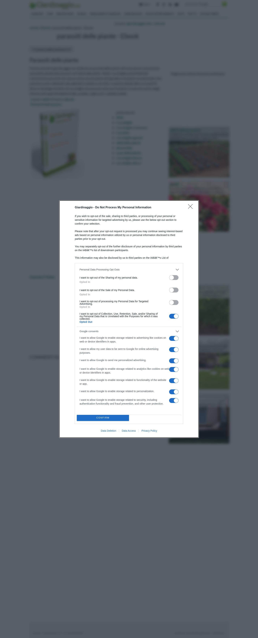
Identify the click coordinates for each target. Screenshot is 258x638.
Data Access (129, 430)
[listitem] (129, 270)
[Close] (191, 207)
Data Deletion (108, 430)
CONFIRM (103, 417)
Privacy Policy (149, 430)
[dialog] (129, 319)
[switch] (174, 277)
